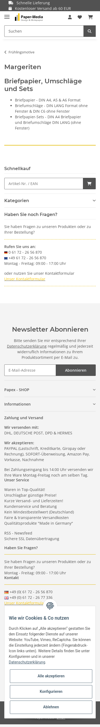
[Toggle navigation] (7, 14)
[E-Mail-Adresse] (30, 370)
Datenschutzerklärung (27, 346)
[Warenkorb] (90, 17)
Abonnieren (75, 370)
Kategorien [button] (16, 200)
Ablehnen (51, 707)
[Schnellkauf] (43, 183)
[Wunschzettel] (80, 17)
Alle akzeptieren (51, 676)
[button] (70, 17)
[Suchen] (44, 31)
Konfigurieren (51, 691)
